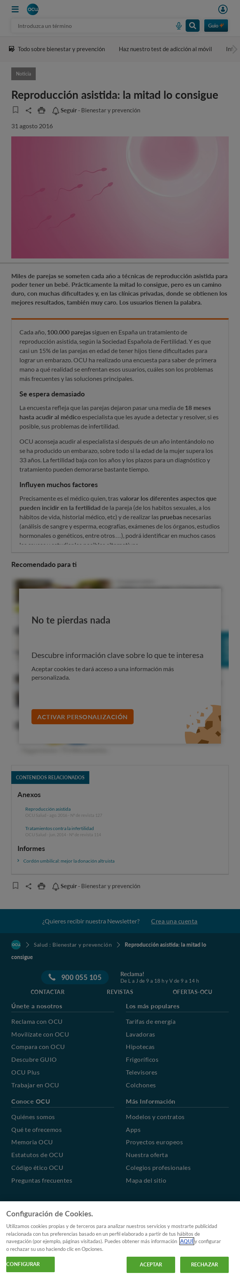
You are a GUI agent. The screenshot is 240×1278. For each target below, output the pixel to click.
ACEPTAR (151, 1264)
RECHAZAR (204, 1264)
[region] (120, 1239)
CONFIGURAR (23, 1264)
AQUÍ (186, 1241)
